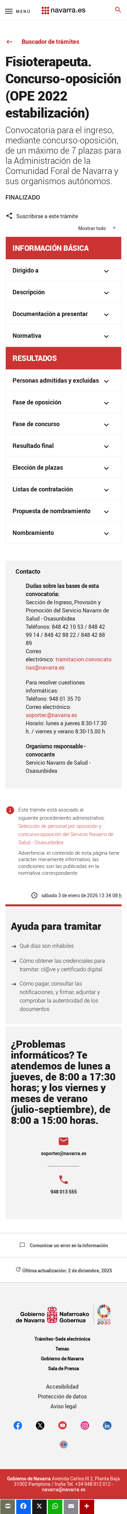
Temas (62, 1348)
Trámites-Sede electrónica (62, 1339)
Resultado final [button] (62, 446)
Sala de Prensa (63, 1368)
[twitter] (40, 1425)
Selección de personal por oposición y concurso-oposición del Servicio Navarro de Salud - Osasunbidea (65, 834)
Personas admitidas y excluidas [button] (62, 381)
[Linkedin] (107, 1425)
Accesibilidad (62, 1386)
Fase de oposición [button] (62, 403)
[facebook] (18, 1425)
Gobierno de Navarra (62, 1358)
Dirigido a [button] (62, 271)
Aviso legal (63, 1406)
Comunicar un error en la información (63, 1245)
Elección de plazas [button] (62, 468)
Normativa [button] (62, 336)
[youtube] (62, 1425)
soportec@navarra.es (51, 715)
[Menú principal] (17, 11)
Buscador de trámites (42, 41)
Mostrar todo (92, 228)
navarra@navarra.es (63, 1489)
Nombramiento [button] (62, 533)
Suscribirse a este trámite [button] (41, 216)
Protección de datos (62, 1396)
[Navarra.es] (63, 7)
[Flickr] (63, 1444)
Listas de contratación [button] (62, 490)
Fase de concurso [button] (62, 425)
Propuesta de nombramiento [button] (62, 512)
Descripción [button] (62, 293)
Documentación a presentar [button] (62, 314)
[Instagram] (85, 1425)
